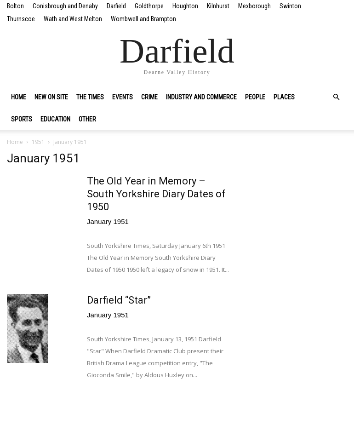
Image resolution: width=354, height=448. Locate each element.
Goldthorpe (149, 6)
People (255, 97)
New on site (51, 97)
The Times (90, 97)
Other (87, 119)
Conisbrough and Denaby (65, 6)
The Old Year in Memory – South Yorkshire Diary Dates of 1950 (156, 194)
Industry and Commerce (201, 97)
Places (284, 97)
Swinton (290, 6)
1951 (38, 142)
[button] (336, 97)
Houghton (185, 6)
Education (55, 119)
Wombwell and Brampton (143, 19)
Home (18, 97)
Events (122, 97)
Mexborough (254, 6)
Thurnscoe (21, 19)
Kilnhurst (218, 6)
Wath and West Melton (73, 19)
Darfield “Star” (119, 300)
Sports (21, 119)
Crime (149, 97)
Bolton (15, 6)
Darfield (116, 6)
